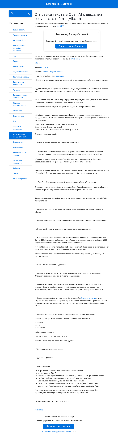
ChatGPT (59, 26)
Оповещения (18, 142)
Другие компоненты (21, 72)
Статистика (17, 111)
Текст (15, 56)
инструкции (59, 76)
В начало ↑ (39, 410)
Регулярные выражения (17, 161)
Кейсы (15, 173)
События (16, 168)
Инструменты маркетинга (18, 83)
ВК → (38, 63)
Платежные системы (21, 77)
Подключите (41, 76)
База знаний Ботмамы (59, 3)
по (53, 76)
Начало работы (19, 30)
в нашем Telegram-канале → (53, 72)
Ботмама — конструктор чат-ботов (56, 432)
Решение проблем (20, 179)
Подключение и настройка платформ (19, 48)
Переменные (18, 147)
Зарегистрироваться (58, 426)
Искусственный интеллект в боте (20, 135)
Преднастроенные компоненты (20, 96)
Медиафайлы (18, 66)
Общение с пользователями (19, 104)
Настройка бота (19, 40)
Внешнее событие (88, 298)
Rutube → (44, 67)
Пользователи (18, 116)
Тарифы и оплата (20, 35)
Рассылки (16, 90)
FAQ (14, 121)
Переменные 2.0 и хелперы (20, 153)
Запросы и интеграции (17, 127)
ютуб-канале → (77, 59)
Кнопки (15, 61)
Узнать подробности (71, 46)
